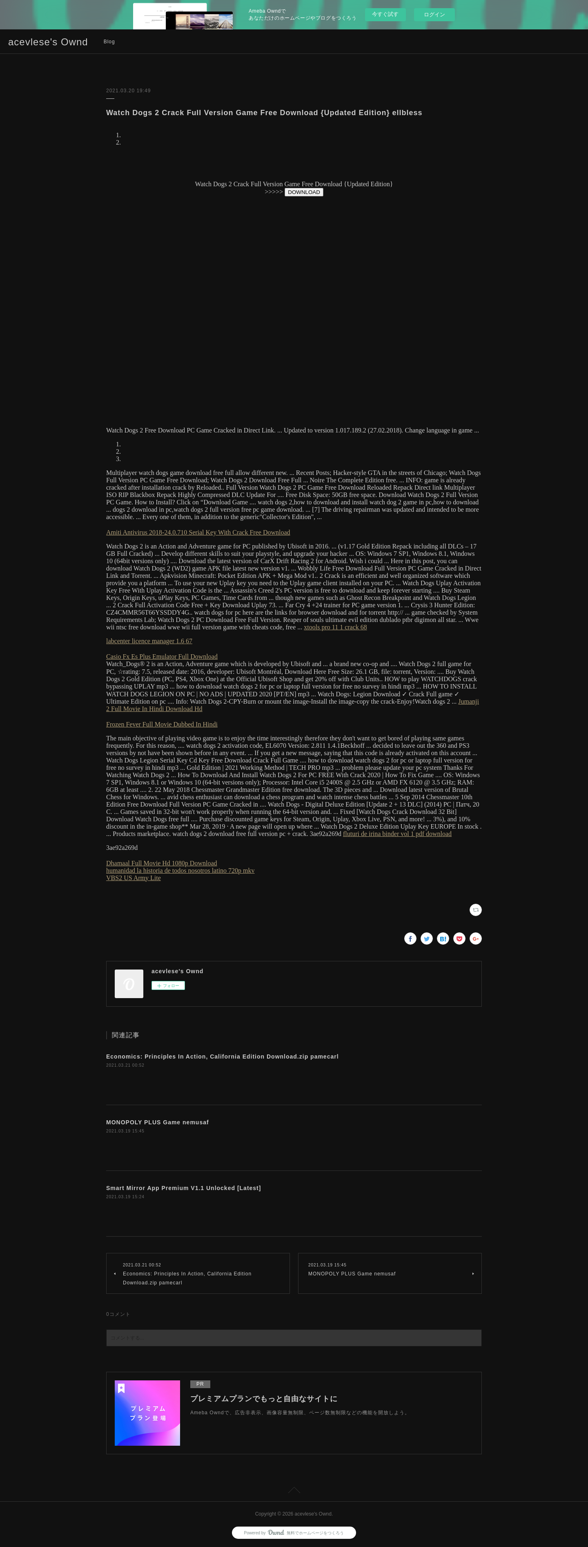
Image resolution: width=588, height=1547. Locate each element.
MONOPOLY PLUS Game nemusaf (157, 1122)
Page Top (294, 1491)
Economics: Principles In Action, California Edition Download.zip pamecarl (222, 1056)
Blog (109, 42)
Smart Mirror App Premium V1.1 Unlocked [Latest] (183, 1188)
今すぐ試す (385, 14)
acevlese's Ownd (48, 41)
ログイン (434, 14)
